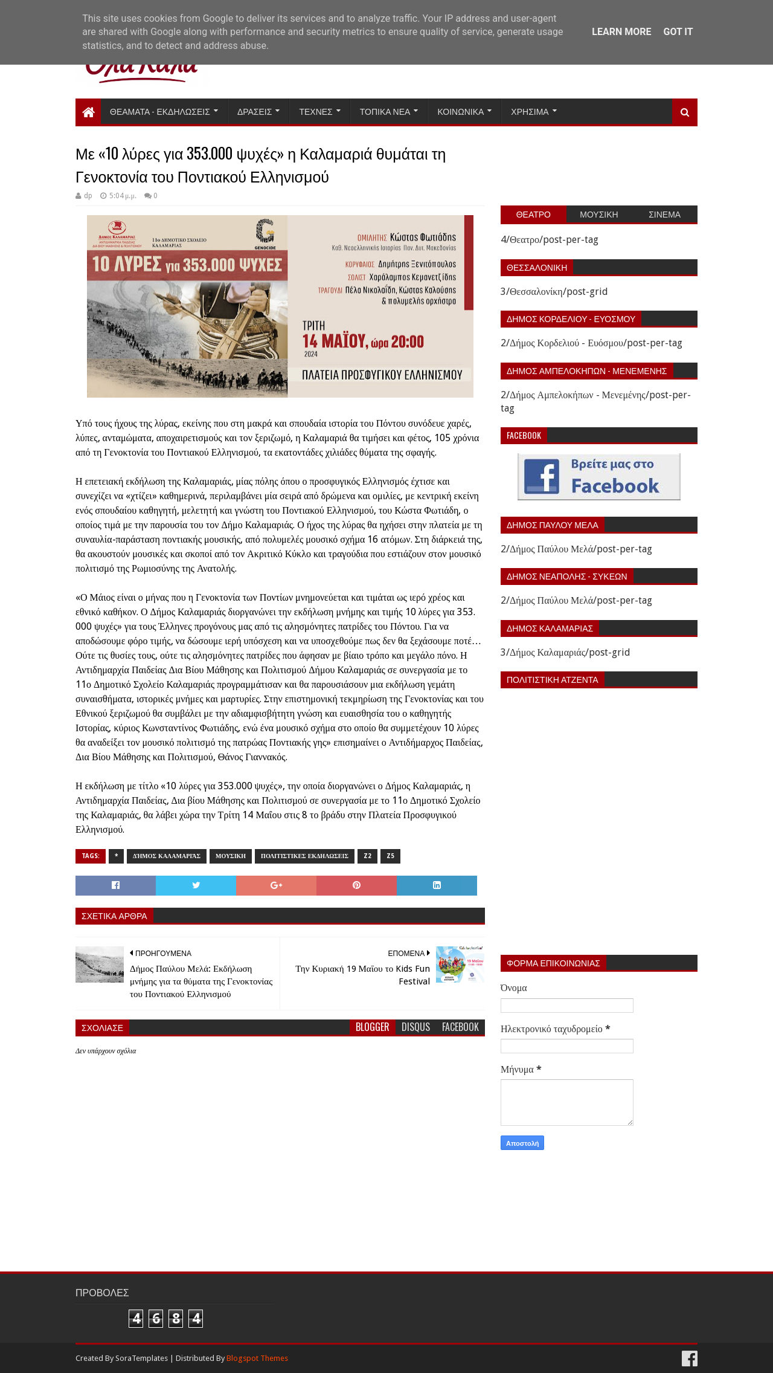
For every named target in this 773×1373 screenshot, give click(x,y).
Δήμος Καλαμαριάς (166, 856)
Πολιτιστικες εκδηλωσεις (304, 856)
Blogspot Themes (257, 1358)
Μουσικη (231, 856)
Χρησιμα (529, 111)
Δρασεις (254, 111)
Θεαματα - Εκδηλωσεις (160, 111)
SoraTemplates (141, 1358)
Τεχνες (315, 111)
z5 (390, 856)
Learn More (621, 31)
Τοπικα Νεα (385, 111)
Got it (678, 31)
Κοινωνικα (460, 111)
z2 (367, 856)
